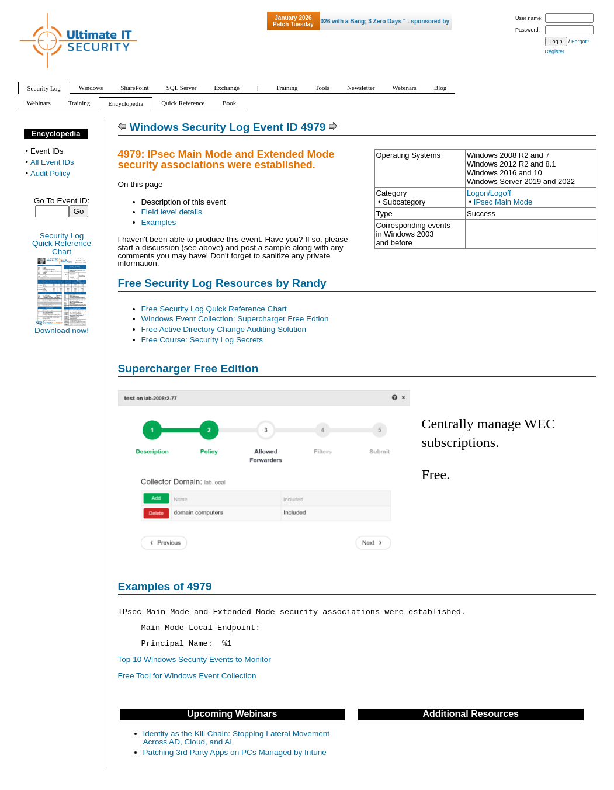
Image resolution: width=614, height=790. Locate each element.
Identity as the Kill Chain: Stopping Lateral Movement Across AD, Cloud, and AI (236, 737)
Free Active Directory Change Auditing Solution (224, 329)
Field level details (171, 211)
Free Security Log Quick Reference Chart (214, 308)
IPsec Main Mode (503, 202)
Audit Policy (50, 173)
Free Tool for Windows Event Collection (187, 675)
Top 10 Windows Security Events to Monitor (194, 659)
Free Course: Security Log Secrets (202, 339)
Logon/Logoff (489, 193)
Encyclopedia (56, 133)
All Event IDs (52, 162)
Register (555, 51)
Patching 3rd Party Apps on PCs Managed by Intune (235, 752)
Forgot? (580, 41)
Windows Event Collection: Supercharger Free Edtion (235, 318)
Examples (158, 222)
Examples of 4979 (165, 586)
